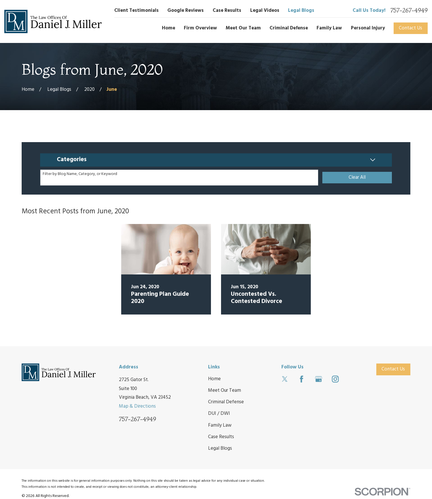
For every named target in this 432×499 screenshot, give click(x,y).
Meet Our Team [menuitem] (243, 28)
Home (214, 379)
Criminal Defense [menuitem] (289, 28)
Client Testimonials (136, 10)
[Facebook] (301, 379)
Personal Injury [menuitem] (368, 28)
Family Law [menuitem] (329, 28)
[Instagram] (335, 379)
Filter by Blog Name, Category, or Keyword (80, 174)
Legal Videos (264, 10)
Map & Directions (137, 406)
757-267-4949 (409, 10)
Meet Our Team (224, 390)
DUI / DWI (219, 413)
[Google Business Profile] (318, 379)
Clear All (357, 177)
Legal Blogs (301, 10)
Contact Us (410, 28)
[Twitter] (284, 379)
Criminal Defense (226, 402)
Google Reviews (185, 10)
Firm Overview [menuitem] (200, 28)
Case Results (227, 10)
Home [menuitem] (168, 28)
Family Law (219, 425)
